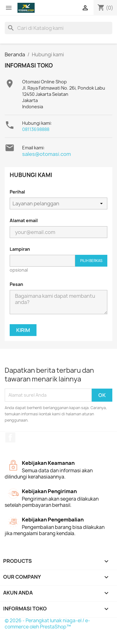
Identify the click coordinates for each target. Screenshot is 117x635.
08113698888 (35, 129)
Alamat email (24, 220)
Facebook (10, 437)
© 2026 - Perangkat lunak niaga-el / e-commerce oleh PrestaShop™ (47, 623)
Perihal (17, 192)
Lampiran (20, 249)
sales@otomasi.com (46, 154)
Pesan (16, 284)
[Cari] (58, 28)
